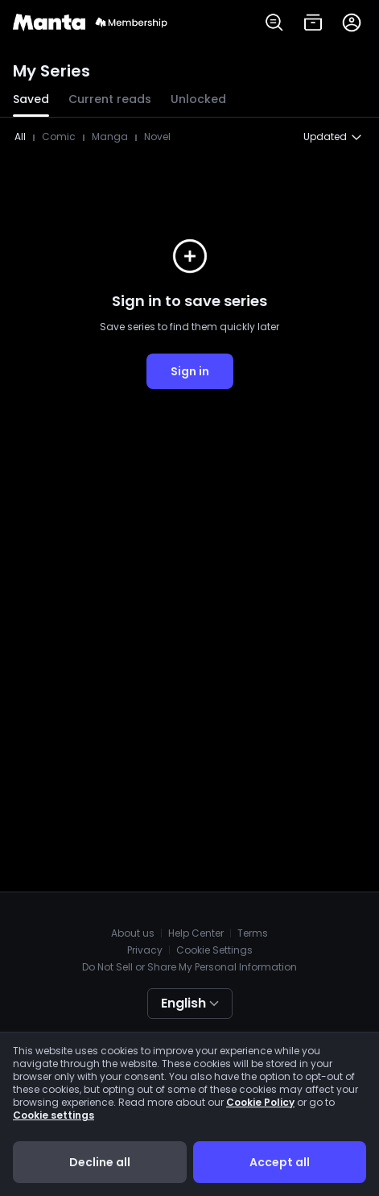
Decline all (99, 1162)
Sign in (190, 371)
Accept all (279, 1162)
